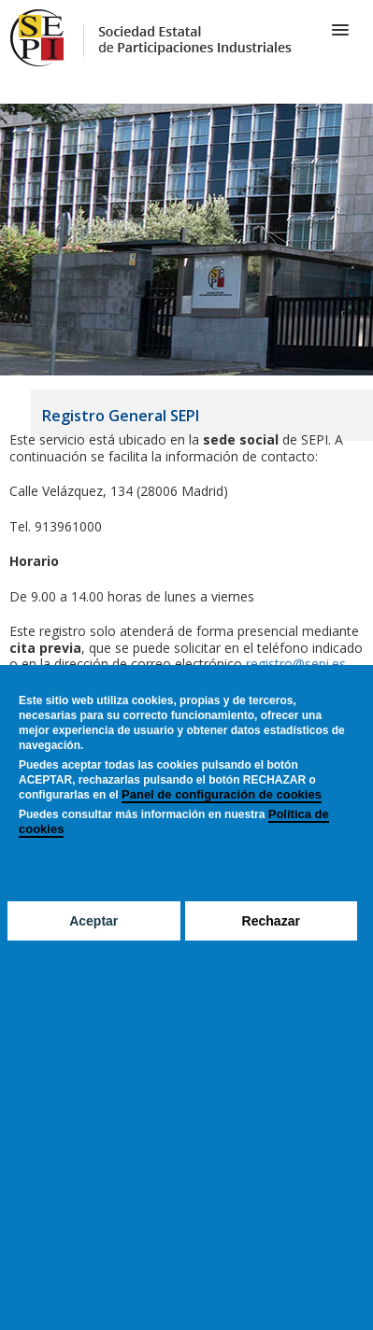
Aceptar (93, 920)
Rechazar (271, 920)
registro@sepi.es (294, 663)
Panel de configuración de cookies (222, 794)
